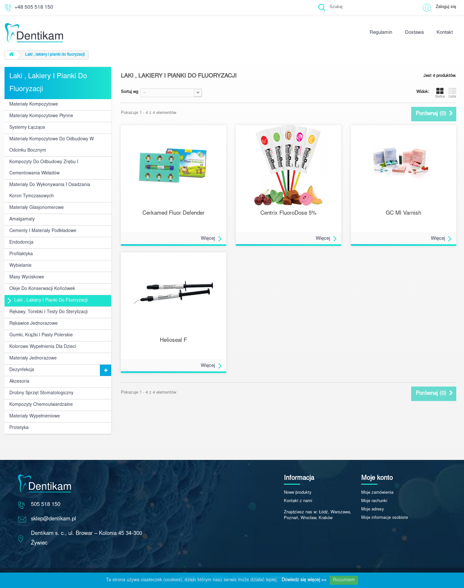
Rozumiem (344, 580)
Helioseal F (173, 340)
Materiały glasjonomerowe (36, 208)
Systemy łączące (27, 128)
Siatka (440, 92)
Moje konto (377, 478)
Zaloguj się (446, 7)
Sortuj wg (129, 92)
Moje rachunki (374, 501)
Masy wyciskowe (26, 277)
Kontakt (445, 32)
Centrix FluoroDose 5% (288, 213)
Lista (452, 92)
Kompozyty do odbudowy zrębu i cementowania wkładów (43, 168)
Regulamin (381, 32)
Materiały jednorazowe (33, 358)
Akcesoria (19, 381)
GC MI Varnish (403, 213)
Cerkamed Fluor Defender (173, 213)
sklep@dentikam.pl (53, 519)
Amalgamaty (22, 219)
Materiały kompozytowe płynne (41, 116)
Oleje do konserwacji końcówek (42, 289)
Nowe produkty (298, 493)
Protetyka (19, 428)
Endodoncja (21, 242)
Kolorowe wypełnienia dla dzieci (42, 347)
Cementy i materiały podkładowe (42, 231)
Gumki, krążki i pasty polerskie (41, 335)
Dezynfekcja (21, 370)
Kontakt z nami (298, 501)
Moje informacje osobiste (384, 518)
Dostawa (414, 32)
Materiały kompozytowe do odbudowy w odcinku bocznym (51, 145)
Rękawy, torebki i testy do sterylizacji (48, 312)
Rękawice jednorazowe (33, 324)
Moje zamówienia (377, 493)
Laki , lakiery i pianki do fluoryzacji (51, 300)
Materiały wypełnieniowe (34, 416)
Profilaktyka (21, 254)
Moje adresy (372, 510)
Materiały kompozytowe (33, 104)
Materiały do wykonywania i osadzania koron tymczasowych (49, 191)
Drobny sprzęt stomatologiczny (41, 393)
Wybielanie (20, 266)
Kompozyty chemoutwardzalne (41, 405)
